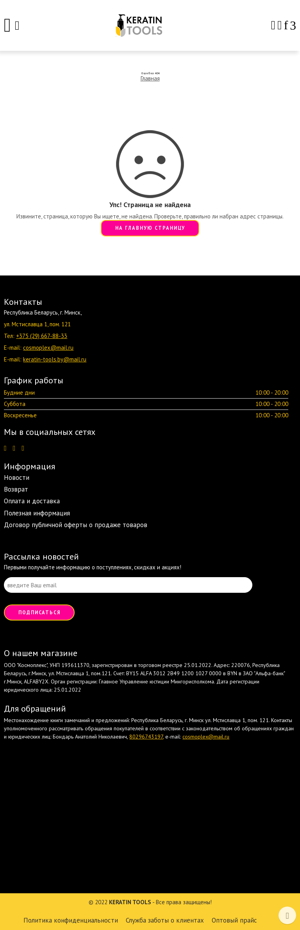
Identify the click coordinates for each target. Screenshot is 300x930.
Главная (150, 78)
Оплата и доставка (32, 501)
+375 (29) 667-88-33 (41, 336)
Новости (16, 477)
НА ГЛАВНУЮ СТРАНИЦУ (150, 228)
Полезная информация (37, 513)
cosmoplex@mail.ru (48, 347)
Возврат (16, 489)
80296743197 (146, 736)
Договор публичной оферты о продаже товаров (75, 524)
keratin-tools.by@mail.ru (54, 359)
